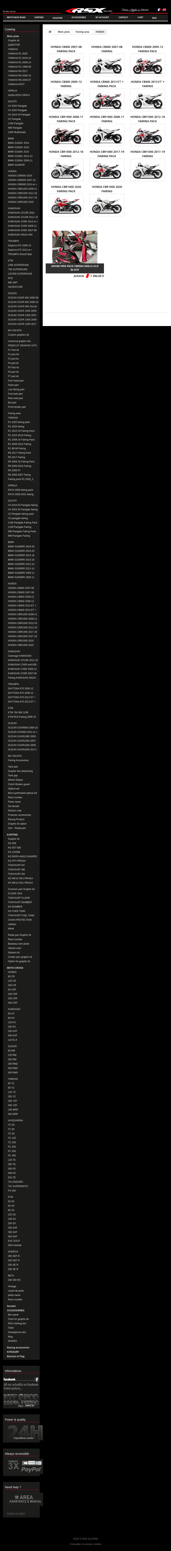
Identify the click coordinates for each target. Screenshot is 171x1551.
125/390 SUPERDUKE (20, 273)
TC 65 (11, 1129)
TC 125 (12, 1138)
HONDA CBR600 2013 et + (22, 184)
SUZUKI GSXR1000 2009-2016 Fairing (22, 745)
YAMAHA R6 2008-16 (19, 75)
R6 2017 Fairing (16, 457)
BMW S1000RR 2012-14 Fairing (21, 568)
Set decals (13, 806)
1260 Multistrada (17, 132)
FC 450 (12, 1155)
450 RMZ (13, 1068)
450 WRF (13, 1114)
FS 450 (12, 1190)
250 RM (12, 1059)
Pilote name (14, 801)
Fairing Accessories (18, 760)
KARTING (12, 834)
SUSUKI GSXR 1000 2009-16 (22, 319)
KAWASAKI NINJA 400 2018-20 (20, 234)
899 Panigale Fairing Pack (22, 531)
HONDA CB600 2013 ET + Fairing (22, 610)
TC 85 (11, 1133)
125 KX (12, 1022)
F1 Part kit (13, 350)
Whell (11, 928)
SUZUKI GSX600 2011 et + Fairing (22, 732)
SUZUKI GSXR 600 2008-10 (23, 302)
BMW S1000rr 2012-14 (20, 156)
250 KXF (12, 1031)
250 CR (12, 985)
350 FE (12, 1168)
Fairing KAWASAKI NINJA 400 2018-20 (22, 677)
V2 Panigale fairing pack (21, 513)
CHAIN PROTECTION (20, 919)
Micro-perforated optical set (22, 793)
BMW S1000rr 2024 (18, 143)
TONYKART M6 (16, 869)
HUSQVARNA (15, 1120)
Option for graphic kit (19, 961)
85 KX (11, 1018)
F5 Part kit (13, 367)
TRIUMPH (13, 241)
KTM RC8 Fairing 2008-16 (22, 716)
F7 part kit (13, 376)
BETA (11, 1275)
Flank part (13, 385)
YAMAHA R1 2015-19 (19, 58)
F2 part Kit (13, 354)
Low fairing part (16, 389)
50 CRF (12, 989)
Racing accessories (18, 1347)
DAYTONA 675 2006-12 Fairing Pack (20, 688)
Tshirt (11, 1327)
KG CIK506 (14, 852)
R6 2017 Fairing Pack (19, 452)
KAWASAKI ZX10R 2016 (21, 212)
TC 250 (12, 1142)
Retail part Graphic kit (19, 935)
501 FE (12, 1177)
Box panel (13, 1314)
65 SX (11, 1205)
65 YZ (11, 1083)
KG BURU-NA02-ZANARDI (22, 856)
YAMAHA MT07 (16, 84)
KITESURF (13, 1352)
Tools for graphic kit (18, 1319)
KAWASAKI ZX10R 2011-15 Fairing (23, 660)
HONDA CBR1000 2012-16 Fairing (22, 627)
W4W (95, 1538)
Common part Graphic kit (21, 889)
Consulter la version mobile (85, 1544)
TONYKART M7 (16, 865)
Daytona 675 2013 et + (20, 249)
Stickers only (15, 810)
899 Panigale (15, 127)
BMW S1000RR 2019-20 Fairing (21, 551)
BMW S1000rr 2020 (18, 147)
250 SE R (13, 1264)
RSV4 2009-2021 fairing (21, 494)
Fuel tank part (15, 393)
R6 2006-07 (14, 470)
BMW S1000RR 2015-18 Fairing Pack (21, 555)
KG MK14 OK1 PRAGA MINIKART (20, 882)
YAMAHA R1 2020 (18, 53)
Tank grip (13, 775)
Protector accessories (19, 815)
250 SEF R (14, 1256)
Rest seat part (15, 398)
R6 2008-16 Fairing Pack (21, 461)
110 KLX (12, 1040)
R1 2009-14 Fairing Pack (21, 439)
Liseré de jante (16, 1290)
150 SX (12, 1219)
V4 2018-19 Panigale (19, 114)
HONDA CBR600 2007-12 (22, 180)
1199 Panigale (15, 123)
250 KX (12, 1026)
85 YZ (11, 1087)
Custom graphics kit (18, 334)
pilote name (14, 1295)
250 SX (12, 1223)
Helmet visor (14, 948)
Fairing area (14, 413)
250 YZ (12, 1096)
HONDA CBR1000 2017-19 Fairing (22, 636)
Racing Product (16, 819)
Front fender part (17, 407)
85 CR (11, 976)
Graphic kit (13, 40)
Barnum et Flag (15, 1356)
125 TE (12, 1160)
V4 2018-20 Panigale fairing (23, 505)
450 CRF (13, 1002)
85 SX (11, 1210)
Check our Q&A (16, 1513)
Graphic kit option (17, 823)
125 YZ (12, 1092)
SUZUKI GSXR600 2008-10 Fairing (23, 727)
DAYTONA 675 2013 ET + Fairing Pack (22, 697)
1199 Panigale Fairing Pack (22, 522)
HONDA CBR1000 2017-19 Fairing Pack (22, 632)
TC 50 (11, 1124)
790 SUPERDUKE (18, 269)
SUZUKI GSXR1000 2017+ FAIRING (22, 749)
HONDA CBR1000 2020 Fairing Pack (21, 640)
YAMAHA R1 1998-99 (19, 66)
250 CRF (13, 998)
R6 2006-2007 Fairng (19, 474)
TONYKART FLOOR (19, 898)
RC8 (10, 278)
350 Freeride (15, 1245)
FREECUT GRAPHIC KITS (22, 345)
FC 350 (12, 1151)
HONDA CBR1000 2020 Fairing (21, 645)
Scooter (11, 1306)
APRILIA (12, 90)
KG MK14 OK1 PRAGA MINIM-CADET (20, 878)
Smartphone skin (17, 1332)
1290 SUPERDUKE (18, 265)
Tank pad (13, 766)
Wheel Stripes (15, 779)
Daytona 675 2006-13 (19, 245)
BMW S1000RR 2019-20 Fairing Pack (21, 546)
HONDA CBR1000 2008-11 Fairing (22, 618)
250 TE (12, 1164)
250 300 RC (14, 1280)
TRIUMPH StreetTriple (20, 254)
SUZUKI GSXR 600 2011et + (22, 306)
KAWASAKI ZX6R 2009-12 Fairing (22, 669)
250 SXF (12, 1227)
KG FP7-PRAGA (17, 860)
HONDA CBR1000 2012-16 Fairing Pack (22, 623)
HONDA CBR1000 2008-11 (22, 188)
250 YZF (12, 1101)
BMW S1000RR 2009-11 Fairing (21, 573)
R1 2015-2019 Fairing (19, 435)
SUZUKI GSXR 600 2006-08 (23, 297)
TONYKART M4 (16, 874)
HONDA (12, 171)
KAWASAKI (14, 208)
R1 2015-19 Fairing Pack (21, 431)
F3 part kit (13, 358)
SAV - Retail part (17, 828)
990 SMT (13, 282)
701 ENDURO (15, 1181)
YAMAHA (13, 49)
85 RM (11, 1050)
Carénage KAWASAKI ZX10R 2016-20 (20, 655)
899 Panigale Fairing (19, 535)
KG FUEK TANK (16, 911)
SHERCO (13, 1251)
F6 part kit (13, 372)
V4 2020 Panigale (17, 110)
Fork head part (16, 380)
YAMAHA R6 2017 (18, 71)
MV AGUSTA (15, 330)
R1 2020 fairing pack (19, 422)
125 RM (12, 1055)
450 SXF (12, 1236)
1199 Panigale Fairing (19, 527)
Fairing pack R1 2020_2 (20, 479)
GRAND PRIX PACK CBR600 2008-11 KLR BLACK (75, 268)
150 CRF (13, 994)
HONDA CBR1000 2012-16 (22, 193)
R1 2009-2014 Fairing (19, 444)
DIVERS (12, 1341)
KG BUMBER (15, 906)
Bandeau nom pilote (18, 943)
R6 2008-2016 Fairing (19, 466)
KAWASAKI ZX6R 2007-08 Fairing (22, 673)
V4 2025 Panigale (17, 105)
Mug (10, 1336)
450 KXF (12, 1035)
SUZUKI (12, 293)
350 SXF (12, 1232)
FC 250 (12, 1146)
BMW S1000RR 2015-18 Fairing (21, 559)
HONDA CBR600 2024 (20, 175)
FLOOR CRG (15, 893)
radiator (12, 924)
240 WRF (13, 1109)
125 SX (12, 1214)
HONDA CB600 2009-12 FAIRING (21, 601)
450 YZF (12, 1105)
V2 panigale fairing (18, 518)
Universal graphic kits (19, 341)
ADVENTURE (15, 287)
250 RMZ (13, 1063)
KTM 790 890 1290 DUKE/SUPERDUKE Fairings (19, 712)
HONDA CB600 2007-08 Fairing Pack (21, 588)
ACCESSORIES (15, 1310)
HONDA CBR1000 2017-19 (22, 197)
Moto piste (13, 36)
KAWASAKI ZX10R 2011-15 (23, 217)
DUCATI (12, 101)
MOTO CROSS (15, 968)
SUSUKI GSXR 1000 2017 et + (22, 324)
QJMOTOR (14, 44)
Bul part (12, 402)
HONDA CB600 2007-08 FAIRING (21, 592)
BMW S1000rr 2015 (18, 151)
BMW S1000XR (16, 165)
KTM (10, 260)
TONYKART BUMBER (20, 902)
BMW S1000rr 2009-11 (20, 160)
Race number (15, 797)
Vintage (12, 1286)
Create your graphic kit (20, 957)
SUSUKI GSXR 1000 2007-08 (22, 315)
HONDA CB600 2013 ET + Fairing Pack (22, 605)
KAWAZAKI (14, 651)
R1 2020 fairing (16, 426)
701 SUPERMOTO (18, 1186)
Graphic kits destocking (20, 771)
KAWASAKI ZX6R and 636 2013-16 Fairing (22, 664)
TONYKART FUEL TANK (21, 915)
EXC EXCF (14, 1241)
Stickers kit (14, 952)
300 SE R (13, 1269)
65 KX (11, 1013)
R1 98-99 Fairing (17, 448)
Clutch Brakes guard (19, 784)
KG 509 (12, 843)
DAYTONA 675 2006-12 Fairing (20, 693)
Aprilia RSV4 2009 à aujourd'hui (19, 95)
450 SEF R (14, 1260)
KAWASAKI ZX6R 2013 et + (23, 221)
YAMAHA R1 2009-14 (19, 62)
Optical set (13, 788)
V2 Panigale (14, 119)
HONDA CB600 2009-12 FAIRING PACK (21, 596)
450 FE (12, 1173)
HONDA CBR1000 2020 (21, 202)
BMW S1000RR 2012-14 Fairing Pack (21, 564)
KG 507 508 (14, 847)
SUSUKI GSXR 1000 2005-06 (22, 310)
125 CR (12, 980)
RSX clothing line (17, 1323)
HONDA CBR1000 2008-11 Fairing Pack (22, 614)
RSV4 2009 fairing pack (20, 490)
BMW (11, 138)
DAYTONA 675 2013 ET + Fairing (22, 701)
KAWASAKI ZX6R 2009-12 (22, 226)
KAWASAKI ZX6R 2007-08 (22, 230)
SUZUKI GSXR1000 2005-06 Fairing (22, 736)
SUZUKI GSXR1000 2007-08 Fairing (22, 740)
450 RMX (13, 1072)
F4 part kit (13, 363)
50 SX (11, 1201)
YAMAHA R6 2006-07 (19, 80)
